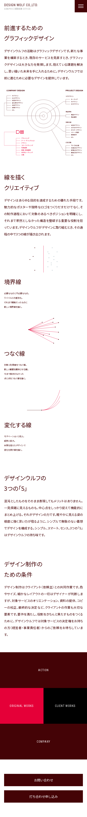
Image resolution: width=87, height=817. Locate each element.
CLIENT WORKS (65, 706)
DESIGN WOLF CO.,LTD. (21, 7)
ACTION (43, 670)
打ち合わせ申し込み (43, 796)
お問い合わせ (43, 780)
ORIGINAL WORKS (22, 706)
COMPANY (43, 741)
